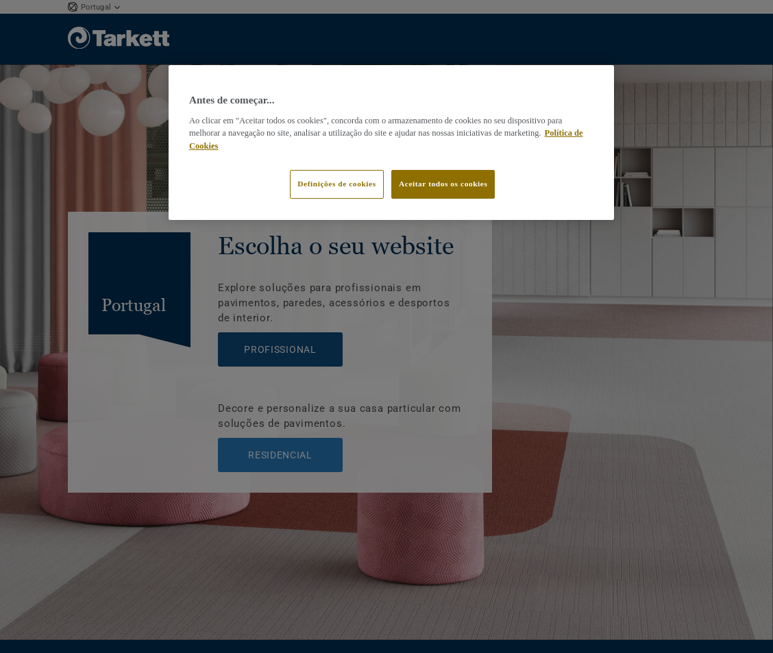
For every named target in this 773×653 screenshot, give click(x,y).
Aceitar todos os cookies (443, 184)
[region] (391, 142)
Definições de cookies (336, 184)
